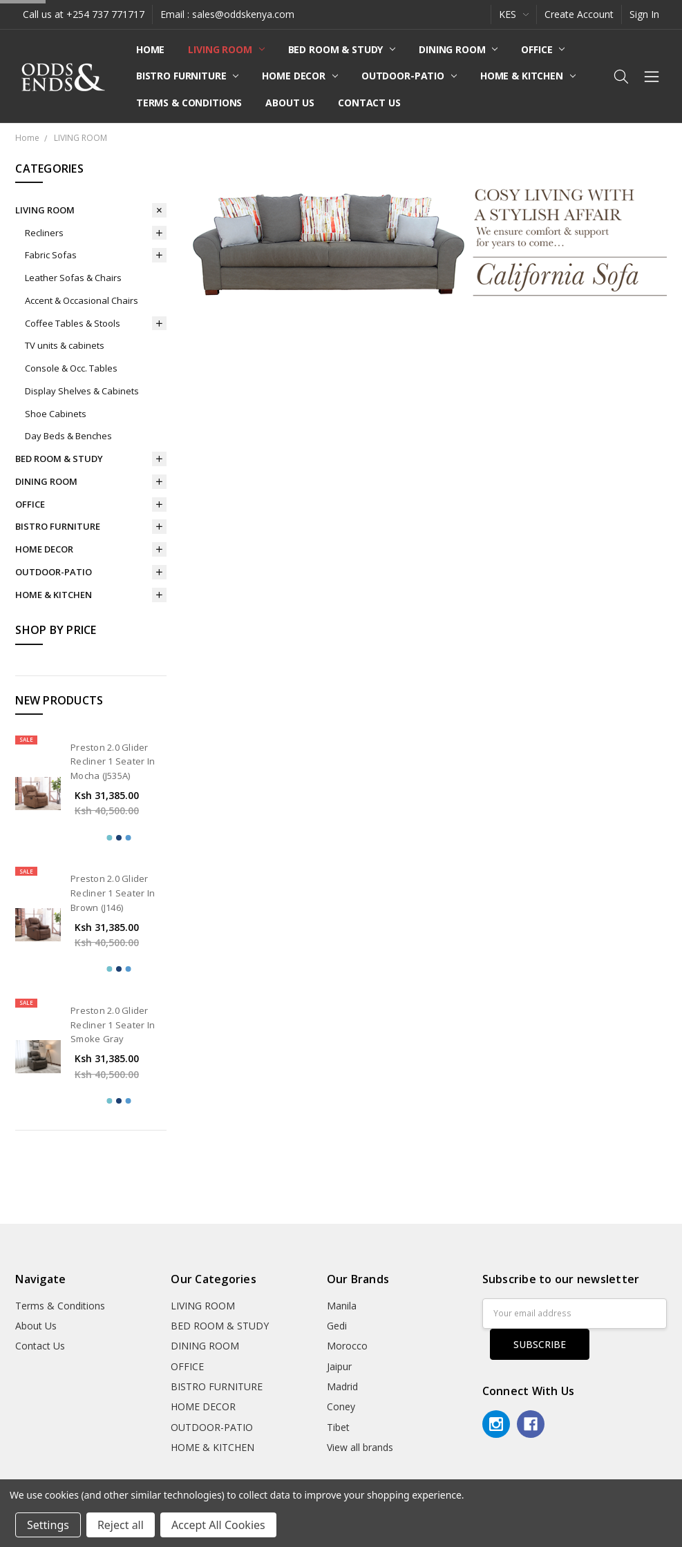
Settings (48, 1524)
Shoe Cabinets (55, 413)
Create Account (579, 14)
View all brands (360, 1447)
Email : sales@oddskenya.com (227, 14)
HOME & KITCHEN (528, 75)
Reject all (120, 1524)
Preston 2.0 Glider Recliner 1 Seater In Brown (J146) (112, 893)
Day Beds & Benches (68, 436)
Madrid (342, 1386)
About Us (289, 102)
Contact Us (369, 102)
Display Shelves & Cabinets (82, 391)
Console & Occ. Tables (71, 368)
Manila (342, 1305)
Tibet (338, 1427)
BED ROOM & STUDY (342, 49)
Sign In (644, 14)
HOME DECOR (299, 75)
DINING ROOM (458, 49)
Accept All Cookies (218, 1524)
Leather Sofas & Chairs (73, 277)
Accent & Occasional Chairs (81, 300)
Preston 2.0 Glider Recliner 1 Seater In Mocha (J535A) (112, 761)
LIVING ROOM (226, 49)
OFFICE (543, 49)
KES (514, 14)
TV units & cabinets (64, 345)
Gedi (337, 1325)
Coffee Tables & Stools (72, 323)
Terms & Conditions (189, 102)
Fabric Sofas (51, 255)
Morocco (347, 1345)
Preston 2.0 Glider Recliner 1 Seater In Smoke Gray (112, 1025)
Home (150, 49)
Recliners (44, 233)
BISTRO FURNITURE (187, 75)
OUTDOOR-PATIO (409, 75)
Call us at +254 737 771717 (83, 14)
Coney (341, 1406)
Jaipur (339, 1366)
